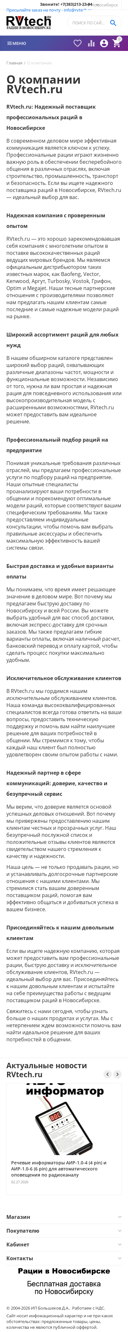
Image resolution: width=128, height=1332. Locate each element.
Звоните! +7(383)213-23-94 (66, 4)
